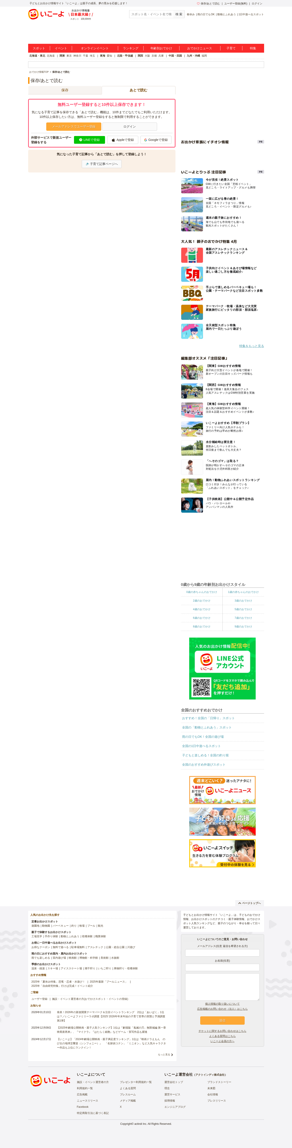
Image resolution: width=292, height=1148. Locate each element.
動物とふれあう (226, 14)
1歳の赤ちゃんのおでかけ (243, 592)
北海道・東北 (37, 55)
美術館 (105, 957)
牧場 (82, 925)
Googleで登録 (155, 140)
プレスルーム (128, 1094)
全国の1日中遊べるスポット (201, 746)
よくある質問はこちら (222, 1036)
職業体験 (100, 936)
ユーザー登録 (39, 998)
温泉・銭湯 (38, 968)
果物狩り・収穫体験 (126, 968)
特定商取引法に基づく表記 (93, 1113)
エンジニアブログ (175, 1106)
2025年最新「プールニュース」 (109, 981)
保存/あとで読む (208, 3)
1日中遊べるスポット (251, 14)
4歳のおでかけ (201, 609)
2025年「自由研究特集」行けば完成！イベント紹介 (62, 985)
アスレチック (95, 947)
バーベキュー (61, 925)
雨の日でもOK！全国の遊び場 (203, 736)
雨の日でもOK (205, 14)
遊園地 (35, 925)
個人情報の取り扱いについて (222, 1003)
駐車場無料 (78, 947)
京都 (154, 55)
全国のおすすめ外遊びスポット (204, 764)
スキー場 (52, 968)
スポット (39, 48)
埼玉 (92, 55)
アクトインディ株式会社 (210, 1074)
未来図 (211, 1088)
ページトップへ (249, 903)
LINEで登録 (89, 140)
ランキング (130, 48)
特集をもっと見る (251, 346)
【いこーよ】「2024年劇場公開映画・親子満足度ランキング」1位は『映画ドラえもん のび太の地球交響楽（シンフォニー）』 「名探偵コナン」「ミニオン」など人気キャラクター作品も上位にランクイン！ (111, 1043)
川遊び (131, 947)
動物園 (46, 925)
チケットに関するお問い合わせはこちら (222, 1031)
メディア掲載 (128, 1100)
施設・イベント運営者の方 (93, 1082)
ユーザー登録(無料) (235, 3)
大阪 (147, 55)
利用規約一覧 (85, 1088)
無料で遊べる (61, 947)
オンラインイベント (95, 48)
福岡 (204, 55)
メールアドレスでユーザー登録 (73, 126)
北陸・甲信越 (125, 55)
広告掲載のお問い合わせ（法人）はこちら (222, 1008)
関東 (62, 55)
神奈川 (77, 55)
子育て (231, 48)
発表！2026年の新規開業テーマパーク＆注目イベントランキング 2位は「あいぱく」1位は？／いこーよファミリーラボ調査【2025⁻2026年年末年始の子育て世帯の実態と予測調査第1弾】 (111, 1016)
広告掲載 (82, 1094)
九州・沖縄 (193, 55)
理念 (167, 1088)
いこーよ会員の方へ (222, 1041)
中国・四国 (175, 55)
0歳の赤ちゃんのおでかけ (201, 592)
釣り (74, 925)
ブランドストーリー (219, 1082)
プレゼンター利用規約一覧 (136, 1082)
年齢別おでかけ (161, 48)
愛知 (109, 55)
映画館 (73, 957)
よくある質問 (128, 1088)
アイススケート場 (71, 968)
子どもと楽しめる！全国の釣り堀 (205, 755)
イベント (61, 48)
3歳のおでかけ (243, 600)
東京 (69, 55)
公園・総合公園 (115, 947)
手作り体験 (51, 936)
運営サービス (172, 1094)
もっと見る (164, 1054)
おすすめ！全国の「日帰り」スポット (208, 718)
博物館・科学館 (88, 957)
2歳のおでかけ (201, 600)
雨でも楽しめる (40, 957)
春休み (191, 14)
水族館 (115, 957)
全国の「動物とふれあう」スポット (207, 727)
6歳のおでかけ (201, 617)
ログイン (257, 3)
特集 (253, 48)
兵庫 (161, 55)
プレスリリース (216, 1100)
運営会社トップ (173, 1082)
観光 (100, 925)
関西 (140, 55)
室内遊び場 (59, 957)
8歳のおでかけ (201, 626)
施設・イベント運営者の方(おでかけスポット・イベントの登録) (90, 998)
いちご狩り (104, 968)
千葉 (85, 55)
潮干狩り (90, 968)
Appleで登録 (122, 140)
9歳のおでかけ (243, 626)
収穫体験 (87, 936)
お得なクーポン (40, 947)
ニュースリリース (87, 1100)
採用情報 (169, 1100)
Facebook (83, 1106)
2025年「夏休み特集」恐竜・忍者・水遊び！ (58, 981)
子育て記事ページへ (102, 164)
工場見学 (36, 936)
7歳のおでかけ (243, 617)
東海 (102, 55)
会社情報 (212, 1094)
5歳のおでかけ (243, 609)
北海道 (51, 55)
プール (91, 925)
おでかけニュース (199, 48)
